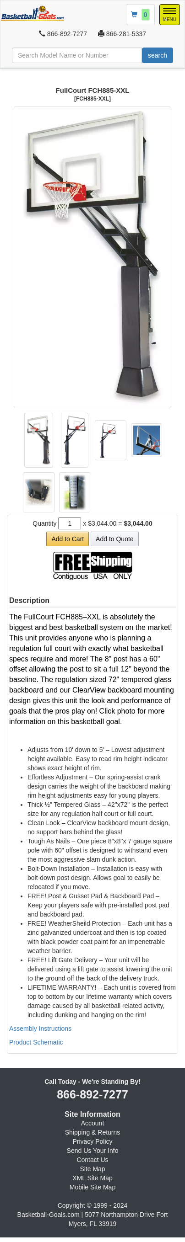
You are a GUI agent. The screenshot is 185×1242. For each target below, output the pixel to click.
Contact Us (92, 1159)
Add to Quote (115, 539)
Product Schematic (36, 1042)
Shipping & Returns (92, 1132)
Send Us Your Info (93, 1150)
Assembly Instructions (40, 1028)
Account (92, 1123)
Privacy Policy (92, 1141)
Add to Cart (67, 539)
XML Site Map (92, 1178)
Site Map (92, 1169)
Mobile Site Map (92, 1187)
